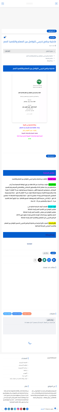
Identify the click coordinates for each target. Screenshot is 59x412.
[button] (49, 260)
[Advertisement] (29, 18)
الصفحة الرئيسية (23, 362)
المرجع (42, 409)
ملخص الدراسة (49, 58)
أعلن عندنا (24, 375)
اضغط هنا (29, 244)
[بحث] (3, 3)
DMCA (25, 370)
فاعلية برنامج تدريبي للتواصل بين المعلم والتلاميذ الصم (39, 56)
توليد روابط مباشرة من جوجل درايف (18, 378)
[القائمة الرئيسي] (56, 3)
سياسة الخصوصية (22, 368)
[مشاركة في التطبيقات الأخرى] (35, 260)
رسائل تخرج (52, 38)
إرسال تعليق (50, 320)
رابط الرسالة (50, 61)
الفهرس (25, 373)
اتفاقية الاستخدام (23, 365)
